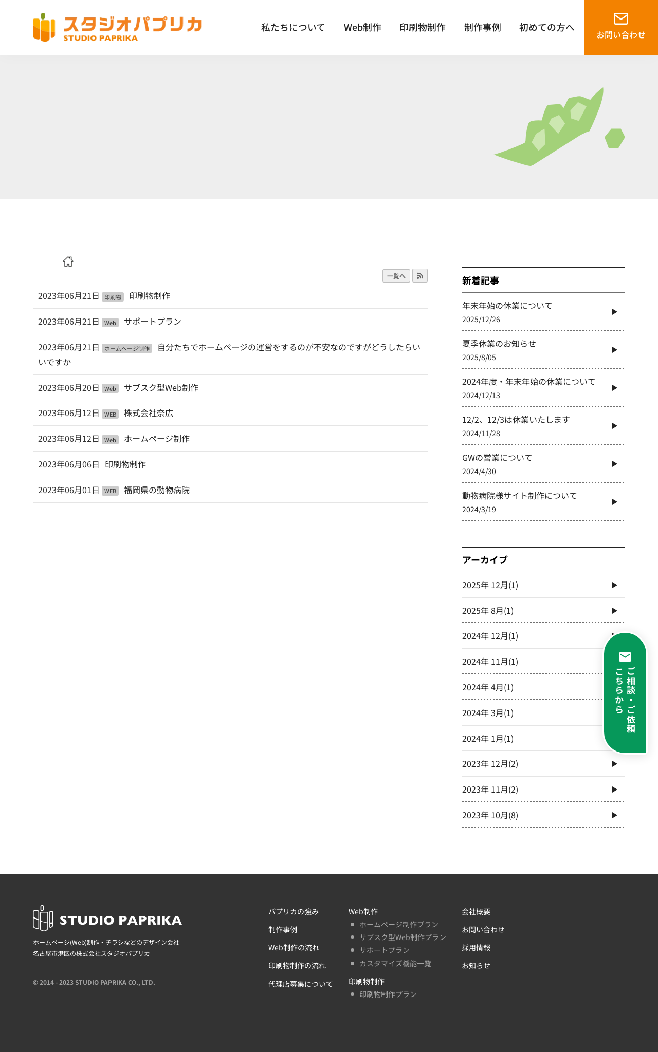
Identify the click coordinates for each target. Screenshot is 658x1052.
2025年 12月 (490, 584)
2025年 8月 (488, 610)
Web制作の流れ (293, 947)
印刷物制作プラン (388, 994)
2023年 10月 (490, 815)
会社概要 (476, 911)
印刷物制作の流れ (297, 965)
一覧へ (396, 275)
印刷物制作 (422, 26)
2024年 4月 (488, 687)
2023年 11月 (490, 789)
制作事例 (482, 26)
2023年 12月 (490, 763)
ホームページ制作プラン (398, 924)
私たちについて (293, 26)
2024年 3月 (488, 712)
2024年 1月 (488, 738)
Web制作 (362, 26)
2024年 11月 (490, 661)
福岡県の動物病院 (157, 489)
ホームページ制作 (157, 438)
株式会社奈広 (148, 412)
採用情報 (476, 947)
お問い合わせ (621, 34)
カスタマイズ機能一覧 (395, 963)
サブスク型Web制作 (161, 387)
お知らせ (476, 965)
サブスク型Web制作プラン (402, 937)
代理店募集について (300, 984)
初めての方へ (547, 26)
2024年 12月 (490, 635)
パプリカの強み (293, 911)
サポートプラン (152, 321)
